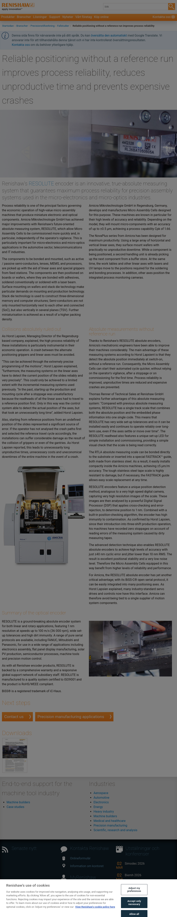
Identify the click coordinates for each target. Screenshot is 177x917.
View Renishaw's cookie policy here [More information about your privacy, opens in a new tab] (95, 910)
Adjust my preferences (134, 893)
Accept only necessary (134, 906)
